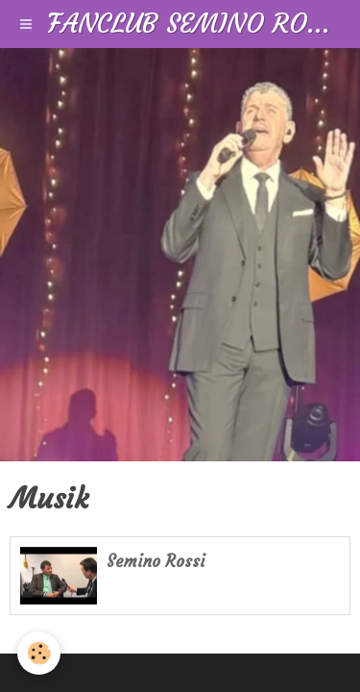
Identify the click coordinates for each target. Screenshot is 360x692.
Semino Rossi (156, 562)
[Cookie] (38, 653)
